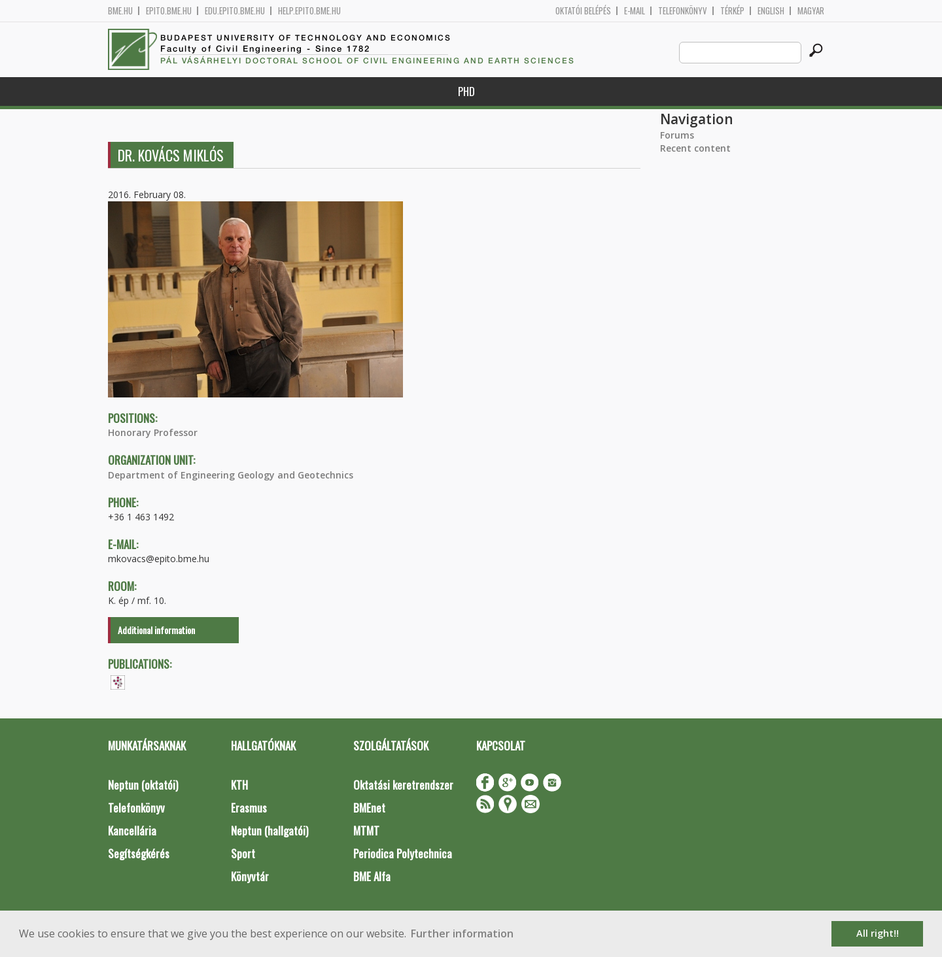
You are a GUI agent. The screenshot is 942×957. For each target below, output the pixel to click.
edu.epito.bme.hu (235, 11)
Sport (243, 853)
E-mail (634, 11)
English (771, 11)
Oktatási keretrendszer (403, 785)
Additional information (156, 630)
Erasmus (249, 807)
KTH (239, 785)
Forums (677, 135)
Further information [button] (462, 933)
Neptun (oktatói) (143, 785)
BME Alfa (372, 876)
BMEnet (369, 807)
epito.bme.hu (169, 11)
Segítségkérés (138, 853)
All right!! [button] (877, 933)
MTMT (366, 830)
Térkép (732, 11)
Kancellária (132, 830)
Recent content (695, 148)
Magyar (810, 11)
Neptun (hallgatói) (269, 830)
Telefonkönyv (682, 11)
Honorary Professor (153, 432)
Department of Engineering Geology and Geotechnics (230, 475)
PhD (466, 91)
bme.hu (120, 11)
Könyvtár (250, 876)
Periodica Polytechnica (402, 853)
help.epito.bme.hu (309, 11)
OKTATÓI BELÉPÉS (583, 11)
